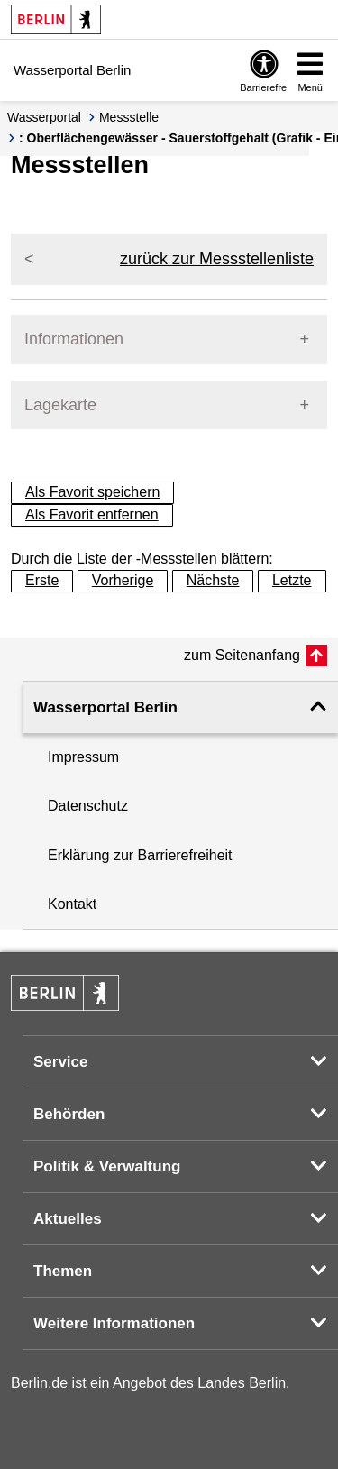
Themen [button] (62, 1271)
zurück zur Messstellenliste (217, 259)
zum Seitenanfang (242, 655)
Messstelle (129, 117)
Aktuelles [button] (67, 1218)
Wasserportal (44, 117)
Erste (42, 580)
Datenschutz (88, 805)
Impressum (83, 757)
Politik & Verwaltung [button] (106, 1166)
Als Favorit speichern (92, 492)
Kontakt (72, 904)
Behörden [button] (69, 1114)
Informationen (73, 339)
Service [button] (60, 1061)
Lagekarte (60, 405)
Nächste (213, 580)
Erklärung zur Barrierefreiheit (140, 855)
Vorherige (123, 580)
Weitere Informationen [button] (114, 1323)
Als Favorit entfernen (92, 514)
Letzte (292, 580)
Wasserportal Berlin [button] (105, 707)
